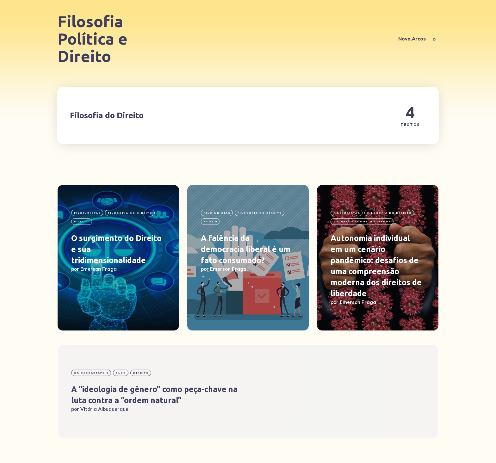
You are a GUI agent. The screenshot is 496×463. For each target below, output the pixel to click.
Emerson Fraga (98, 269)
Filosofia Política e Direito (92, 39)
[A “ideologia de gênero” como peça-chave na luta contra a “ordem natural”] (248, 410)
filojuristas (87, 212)
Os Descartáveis (91, 391)
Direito (141, 391)
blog (121, 391)
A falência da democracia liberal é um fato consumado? (245, 249)
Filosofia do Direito (130, 212)
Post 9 (210, 221)
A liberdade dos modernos (362, 221)
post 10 (82, 221)
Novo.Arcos (412, 39)
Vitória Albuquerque (104, 428)
